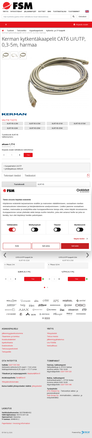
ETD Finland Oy (53, 391)
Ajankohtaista (7, 342)
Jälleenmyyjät (30, 11)
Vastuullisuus (52, 345)
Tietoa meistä (52, 336)
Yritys (5, 11)
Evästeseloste (7, 345)
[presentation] (4, 255)
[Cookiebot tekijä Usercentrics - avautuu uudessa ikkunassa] (78, 190)
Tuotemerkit (74, 11)
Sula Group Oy (52, 395)
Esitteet (42, 11)
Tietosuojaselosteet (10, 349)
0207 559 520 (66, 371)
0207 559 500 (14, 365)
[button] (44, 287)
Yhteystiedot (16, 11)
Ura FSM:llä (51, 342)
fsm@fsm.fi (20, 377)
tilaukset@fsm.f (33, 373)
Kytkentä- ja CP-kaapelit (56, 30)
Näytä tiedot (79, 239)
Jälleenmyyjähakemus (55, 339)
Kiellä (17, 246)
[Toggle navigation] (6, 24)
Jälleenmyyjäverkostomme (12, 333)
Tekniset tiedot (12, 175)
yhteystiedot (37, 386)
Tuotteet (10, 30)
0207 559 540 (66, 384)
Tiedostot (30, 175)
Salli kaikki (75, 246)
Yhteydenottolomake (10, 382)
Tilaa (28, 155)
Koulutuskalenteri (9, 339)
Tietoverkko (22, 30)
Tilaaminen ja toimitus (11, 336)
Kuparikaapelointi (36, 30)
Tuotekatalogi (59, 11)
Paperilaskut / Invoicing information (16, 423)
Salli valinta (46, 246)
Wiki (49, 11)
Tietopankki (6, 352)
